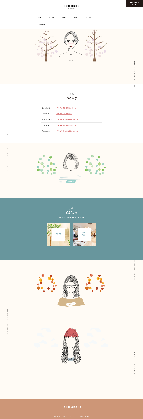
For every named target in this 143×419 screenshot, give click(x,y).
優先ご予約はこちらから (134, 4)
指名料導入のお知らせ (64, 114)
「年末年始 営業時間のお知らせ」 (68, 119)
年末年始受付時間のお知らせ (66, 108)
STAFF (76, 17)
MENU (88, 17)
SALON (64, 17)
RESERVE (41, 25)
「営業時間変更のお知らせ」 (66, 125)
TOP (39, 17)
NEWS (51, 17)
